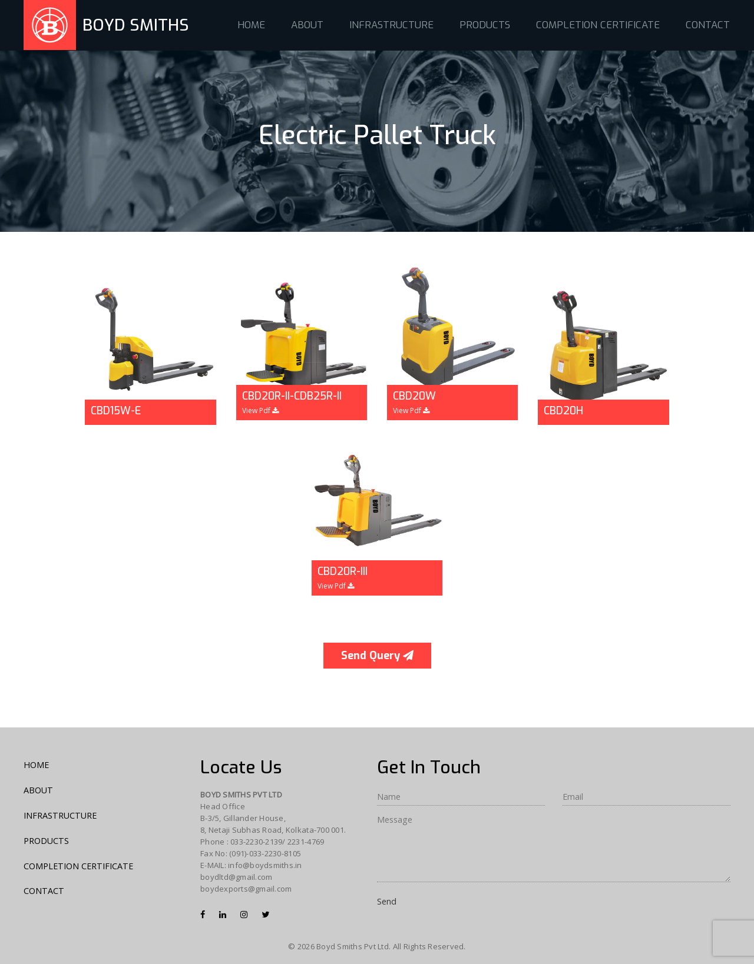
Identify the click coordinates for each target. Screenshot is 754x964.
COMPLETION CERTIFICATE (598, 25)
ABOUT (307, 25)
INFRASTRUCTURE (391, 25)
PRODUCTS (484, 25)
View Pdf (260, 410)
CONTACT (708, 25)
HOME (251, 25)
